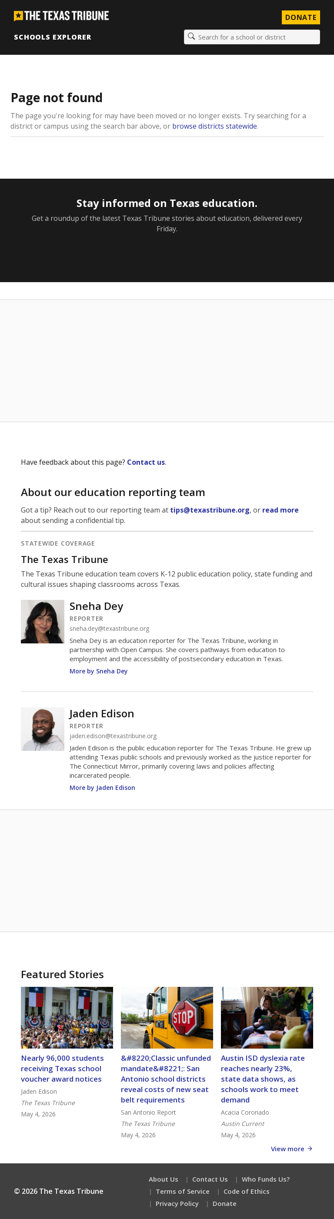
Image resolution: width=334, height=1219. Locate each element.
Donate (225, 1203)
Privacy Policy (177, 1203)
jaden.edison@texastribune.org (113, 736)
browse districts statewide (214, 126)
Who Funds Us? (266, 1179)
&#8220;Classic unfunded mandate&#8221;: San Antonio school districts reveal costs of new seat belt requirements (166, 1079)
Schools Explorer (52, 37)
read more (280, 510)
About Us (163, 1179)
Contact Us (210, 1179)
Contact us (146, 462)
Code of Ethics (247, 1191)
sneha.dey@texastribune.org (109, 629)
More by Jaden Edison (102, 787)
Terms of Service (183, 1191)
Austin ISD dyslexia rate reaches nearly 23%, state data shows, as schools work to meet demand (263, 1079)
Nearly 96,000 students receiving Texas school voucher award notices (62, 1068)
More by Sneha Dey (99, 671)
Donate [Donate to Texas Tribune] (301, 17)
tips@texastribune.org (210, 510)
